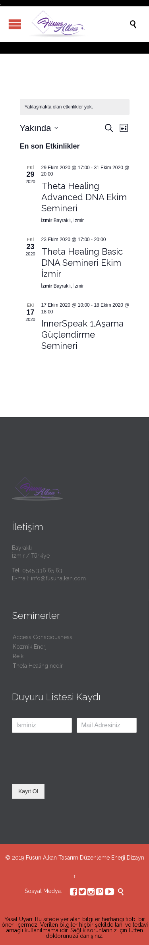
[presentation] (72, 770)
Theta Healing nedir (38, 666)
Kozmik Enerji (30, 647)
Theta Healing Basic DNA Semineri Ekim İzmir (82, 262)
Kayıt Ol (28, 791)
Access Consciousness (42, 637)
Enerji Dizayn (127, 857)
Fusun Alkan (41, 857)
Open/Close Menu (15, 24)
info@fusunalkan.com (58, 578)
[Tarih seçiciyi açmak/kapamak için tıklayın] (39, 128)
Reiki (19, 656)
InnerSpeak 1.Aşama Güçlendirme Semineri (82, 334)
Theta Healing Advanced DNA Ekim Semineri (84, 197)
